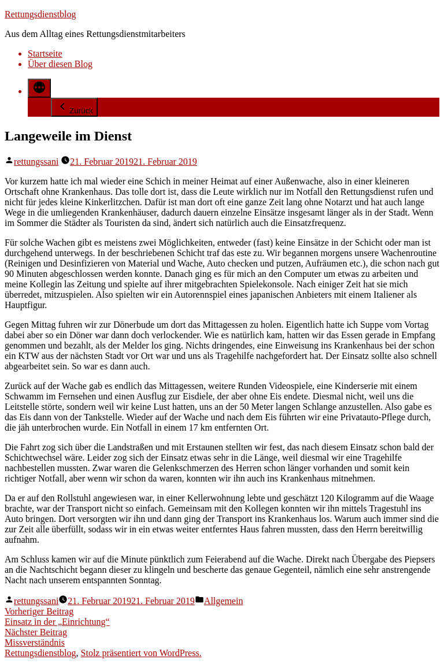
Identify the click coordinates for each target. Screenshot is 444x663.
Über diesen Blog (60, 64)
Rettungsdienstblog (40, 14)
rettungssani (36, 161)
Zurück (74, 107)
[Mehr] (39, 88)
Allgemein (223, 601)
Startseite (45, 53)
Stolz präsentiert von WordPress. (141, 653)
